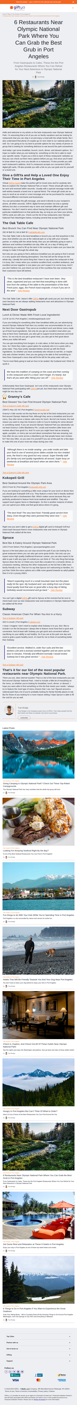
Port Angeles (25, 14)
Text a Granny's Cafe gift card (16, 415)
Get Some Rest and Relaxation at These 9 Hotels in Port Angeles (33, 1244)
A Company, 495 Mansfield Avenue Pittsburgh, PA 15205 (44, 1389)
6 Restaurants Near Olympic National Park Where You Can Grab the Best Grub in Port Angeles (31, 16)
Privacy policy (43, 1391)
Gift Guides (6, 1306)
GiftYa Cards (14, 192)
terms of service (40, 1399)
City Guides (15, 14)
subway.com (34, 631)
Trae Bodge (40, 77)
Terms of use (9, 1391)
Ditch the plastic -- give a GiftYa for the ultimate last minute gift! (38, 2)
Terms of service (21, 1391)
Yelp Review (24, 300)
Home (4, 14)
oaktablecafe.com (37, 241)
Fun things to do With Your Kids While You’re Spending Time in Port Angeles (38, 915)
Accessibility (32, 1391)
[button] (73, 7)
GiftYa (35, 308)
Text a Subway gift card (13, 627)
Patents (52, 1391)
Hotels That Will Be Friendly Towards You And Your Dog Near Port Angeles (38, 979)
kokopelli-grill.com (38, 496)
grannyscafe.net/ (42, 419)
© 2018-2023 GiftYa (12, 1389)
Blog (9, 14)
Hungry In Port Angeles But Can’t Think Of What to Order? (30, 1111)
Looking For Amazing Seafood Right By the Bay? (26, 850)
